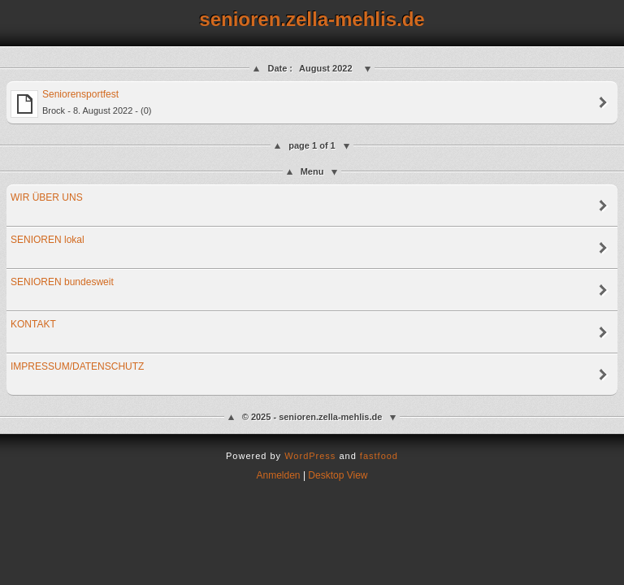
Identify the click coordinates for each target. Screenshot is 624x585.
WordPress (310, 456)
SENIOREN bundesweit (62, 282)
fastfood (379, 456)
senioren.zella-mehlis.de (311, 19)
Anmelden (279, 475)
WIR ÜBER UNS (47, 197)
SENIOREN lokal (47, 239)
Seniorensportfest (81, 103)
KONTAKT (33, 324)
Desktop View (337, 475)
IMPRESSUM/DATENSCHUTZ (77, 366)
